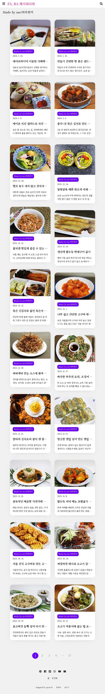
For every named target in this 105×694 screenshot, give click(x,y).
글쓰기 (66, 687)
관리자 (58, 687)
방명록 (55, 678)
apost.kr (49, 687)
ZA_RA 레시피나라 (21, 3)
